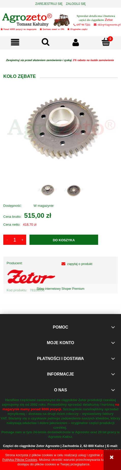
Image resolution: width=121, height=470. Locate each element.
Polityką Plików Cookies (19, 460)
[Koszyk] (106, 41)
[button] (15, 42)
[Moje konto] (75, 42)
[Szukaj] (45, 41)
